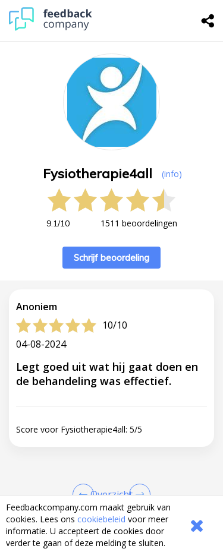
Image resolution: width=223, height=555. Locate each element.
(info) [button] (172, 173)
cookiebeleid (101, 519)
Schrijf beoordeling (111, 257)
